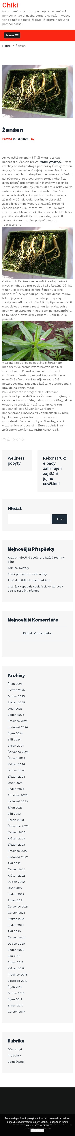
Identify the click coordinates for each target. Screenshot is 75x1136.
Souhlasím (37, 1130)
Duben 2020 (16, 943)
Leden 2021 (16, 925)
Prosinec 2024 (18, 721)
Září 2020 (14, 931)
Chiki (10, 5)
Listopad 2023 (18, 801)
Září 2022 (14, 863)
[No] (70, 1125)
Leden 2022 (16, 894)
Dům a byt (15, 1049)
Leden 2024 (16, 789)
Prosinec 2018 (17, 974)
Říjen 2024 (15, 733)
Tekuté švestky (18, 568)
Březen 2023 (16, 844)
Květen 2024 (16, 764)
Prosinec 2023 (17, 795)
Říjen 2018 (15, 987)
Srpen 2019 (15, 962)
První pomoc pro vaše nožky (27, 574)
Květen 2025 (16, 690)
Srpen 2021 (15, 900)
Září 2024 (14, 739)
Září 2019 (14, 956)
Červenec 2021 (18, 906)
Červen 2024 (16, 758)
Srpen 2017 (16, 1005)
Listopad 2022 (18, 857)
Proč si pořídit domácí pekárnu (29, 580)
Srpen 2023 (16, 820)
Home (6, 45)
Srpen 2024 (16, 745)
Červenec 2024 (18, 752)
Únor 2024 (15, 783)
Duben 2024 (16, 770)
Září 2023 (14, 813)
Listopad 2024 (18, 727)
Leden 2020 (16, 950)
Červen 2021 (16, 912)
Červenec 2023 (18, 826)
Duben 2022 (16, 881)
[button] (12, 35)
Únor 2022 (15, 888)
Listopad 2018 (17, 980)
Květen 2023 (16, 838)
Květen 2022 (16, 875)
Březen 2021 (16, 919)
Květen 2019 (16, 968)
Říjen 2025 (15, 684)
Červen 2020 (16, 937)
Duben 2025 (16, 696)
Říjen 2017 (15, 999)
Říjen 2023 (15, 807)
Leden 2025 (16, 714)
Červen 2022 (16, 869)
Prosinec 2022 (17, 851)
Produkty (14, 1055)
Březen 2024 (16, 776)
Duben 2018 (16, 993)
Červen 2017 (16, 1011)
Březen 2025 (16, 702)
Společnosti (16, 1061)
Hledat (15, 508)
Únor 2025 (15, 708)
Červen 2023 (16, 832)
